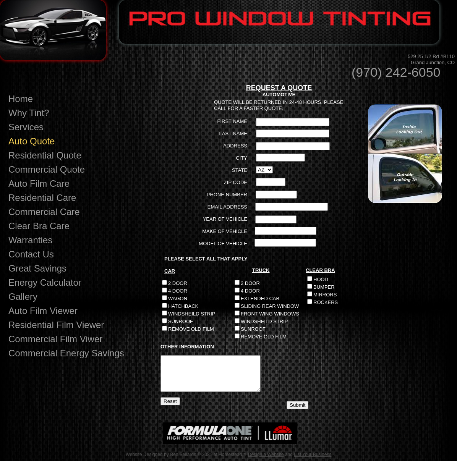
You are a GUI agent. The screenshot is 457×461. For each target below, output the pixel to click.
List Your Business (312, 454)
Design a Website (266, 454)
